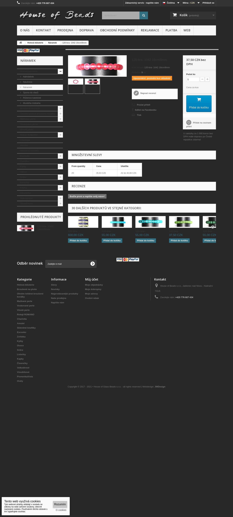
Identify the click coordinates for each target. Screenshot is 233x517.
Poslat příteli (143, 105)
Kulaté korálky (27, 272)
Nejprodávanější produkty (64, 353)
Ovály (23, 214)
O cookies (61, 510)
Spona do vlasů (30, 92)
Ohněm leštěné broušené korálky (37, 113)
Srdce (23, 177)
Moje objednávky (94, 344)
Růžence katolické (31, 98)
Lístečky (24, 182)
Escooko (24, 156)
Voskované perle (29, 124)
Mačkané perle (28, 119)
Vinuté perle (26, 129)
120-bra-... (74, 231)
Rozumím (60, 504)
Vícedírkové (26, 203)
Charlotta (25, 140)
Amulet (24, 145)
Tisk (139, 115)
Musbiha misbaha (31, 103)
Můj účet (91, 339)
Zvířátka (24, 161)
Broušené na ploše (30, 108)
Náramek (27, 87)
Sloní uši (24, 267)
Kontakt (43, 30)
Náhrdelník (28, 76)
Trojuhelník (26, 235)
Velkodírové (26, 198)
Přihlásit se (208, 3)
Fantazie (24, 224)
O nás (25, 30)
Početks (190, 74)
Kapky (23, 187)
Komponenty (27, 261)
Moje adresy (91, 353)
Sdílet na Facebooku (145, 110)
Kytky (23, 166)
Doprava (86, 30)
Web (187, 30)
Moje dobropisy (93, 348)
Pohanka (24, 251)
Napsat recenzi (148, 93)
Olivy (23, 246)
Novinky (55, 348)
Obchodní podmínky (117, 30)
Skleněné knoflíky (29, 150)
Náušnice (27, 82)
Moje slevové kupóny (96, 362)
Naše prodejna (58, 357)
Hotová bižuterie (28, 71)
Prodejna (65, 30)
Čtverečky (25, 193)
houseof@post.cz (176, 363)
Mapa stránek (58, 371)
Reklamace (150, 30)
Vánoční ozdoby (28, 256)
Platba (171, 30)
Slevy (54, 344)
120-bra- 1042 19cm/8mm (45, 296)
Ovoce (23, 172)
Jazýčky (24, 240)
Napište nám (57, 362)
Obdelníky (25, 219)
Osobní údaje (92, 357)
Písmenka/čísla (28, 209)
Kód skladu (138, 67)
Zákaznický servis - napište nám (142, 3)
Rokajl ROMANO (29, 135)
